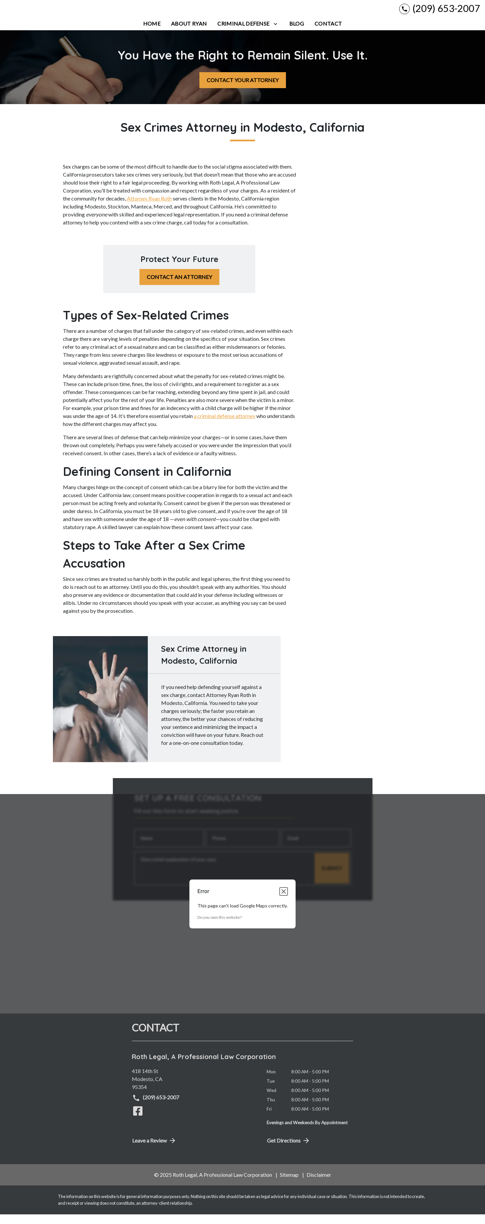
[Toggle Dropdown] (275, 33)
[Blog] (297, 33)
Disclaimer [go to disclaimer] (319, 1184)
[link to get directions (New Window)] (194, 1089)
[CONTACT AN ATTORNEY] (179, 287)
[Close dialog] (284, 901)
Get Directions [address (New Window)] (288, 1151)
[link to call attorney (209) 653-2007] (439, 13)
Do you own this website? (219, 926)
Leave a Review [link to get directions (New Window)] (154, 1151)
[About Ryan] (188, 33)
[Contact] (328, 33)
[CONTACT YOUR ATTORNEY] (242, 90)
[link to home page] (46, 13)
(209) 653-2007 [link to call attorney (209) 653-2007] (155, 1108)
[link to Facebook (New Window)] (137, 1120)
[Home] (151, 33)
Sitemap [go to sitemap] (289, 1184)
